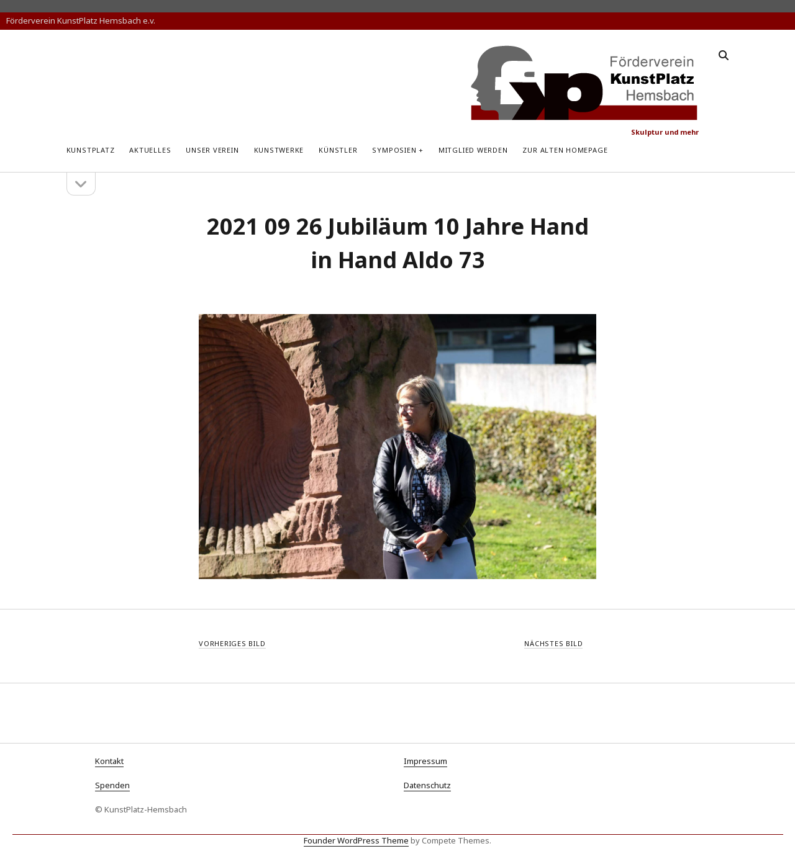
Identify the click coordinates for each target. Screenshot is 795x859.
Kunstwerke (279, 150)
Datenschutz (427, 785)
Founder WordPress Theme (356, 840)
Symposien (394, 150)
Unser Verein (212, 150)
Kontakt (109, 761)
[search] (723, 56)
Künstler (338, 150)
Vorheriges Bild (232, 643)
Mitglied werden (473, 150)
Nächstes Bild (553, 643)
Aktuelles (150, 150)
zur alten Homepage (564, 150)
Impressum (425, 761)
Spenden (112, 785)
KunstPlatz (90, 150)
